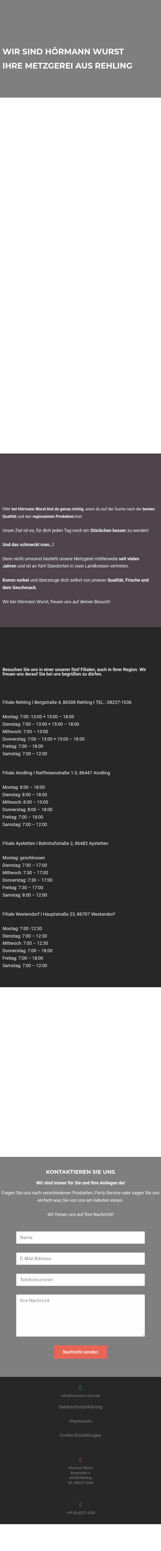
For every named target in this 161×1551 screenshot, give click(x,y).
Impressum (80, 1400)
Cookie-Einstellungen (80, 1414)
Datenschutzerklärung (80, 1386)
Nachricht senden (80, 1331)
